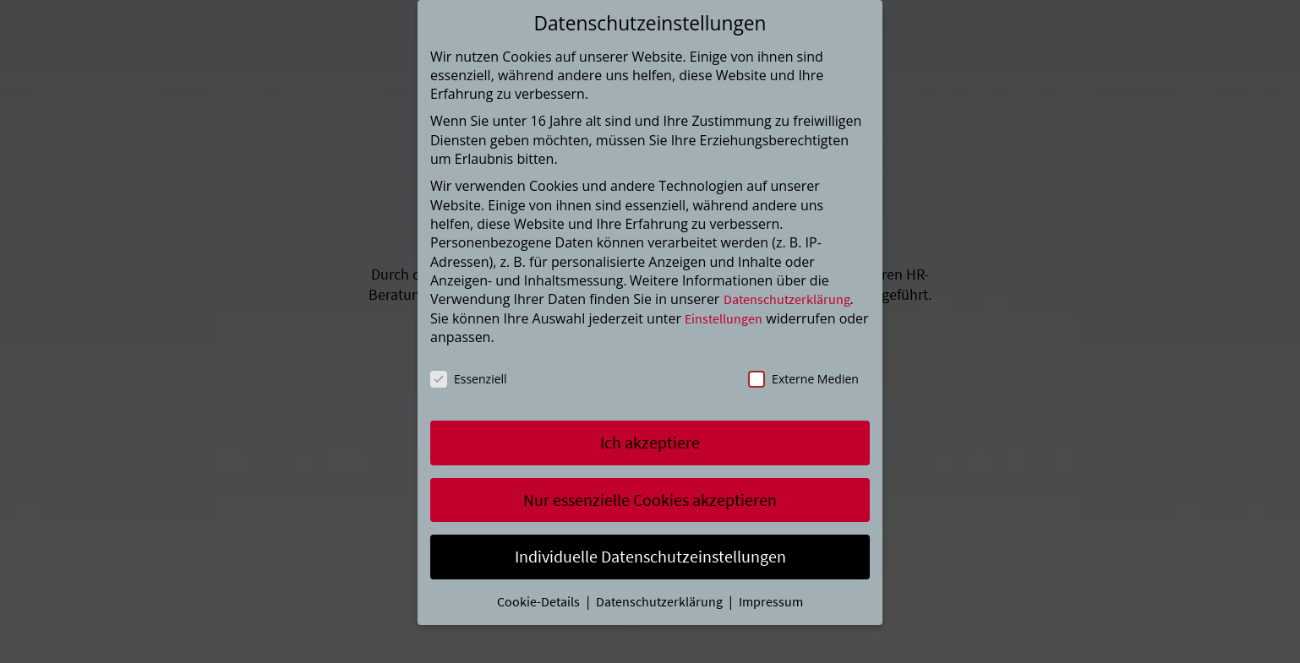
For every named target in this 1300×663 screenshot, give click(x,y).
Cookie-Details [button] (539, 601)
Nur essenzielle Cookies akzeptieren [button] (650, 499)
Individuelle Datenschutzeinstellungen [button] (650, 556)
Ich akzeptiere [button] (650, 442)
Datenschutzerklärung (787, 299)
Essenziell (468, 379)
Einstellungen (723, 318)
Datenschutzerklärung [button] (660, 601)
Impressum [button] (771, 601)
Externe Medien (803, 379)
